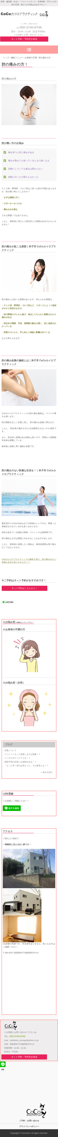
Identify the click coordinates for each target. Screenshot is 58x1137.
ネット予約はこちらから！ (25, 588)
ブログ (9, 744)
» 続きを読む (47, 772)
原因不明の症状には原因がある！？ (20, 762)
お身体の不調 (31, 57)
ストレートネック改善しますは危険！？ (22, 754)
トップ (6, 57)
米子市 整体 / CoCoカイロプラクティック (29, 11)
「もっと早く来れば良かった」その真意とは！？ (26, 765)
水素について (10, 750)
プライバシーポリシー (29, 1126)
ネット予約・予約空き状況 (24, 39)
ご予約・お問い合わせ (29, 1121)
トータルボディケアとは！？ (17, 758)
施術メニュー (17, 57)
